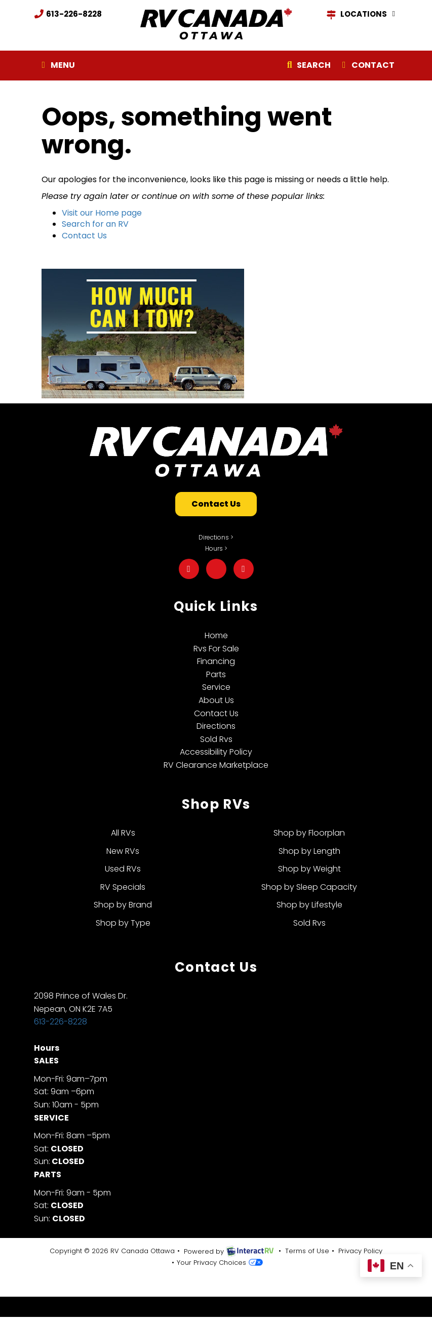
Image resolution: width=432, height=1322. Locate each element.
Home (216, 635)
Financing (216, 661)
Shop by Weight (309, 869)
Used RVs (123, 869)
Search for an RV (95, 224)
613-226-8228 (68, 14)
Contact (366, 67)
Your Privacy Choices (220, 1262)
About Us (216, 700)
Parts (216, 674)
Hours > (216, 548)
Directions (216, 726)
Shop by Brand (123, 905)
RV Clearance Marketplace (216, 765)
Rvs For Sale (216, 648)
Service (216, 687)
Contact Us (84, 235)
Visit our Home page (102, 213)
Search (307, 67)
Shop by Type (123, 923)
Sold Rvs (216, 739)
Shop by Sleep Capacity (309, 887)
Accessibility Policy (216, 752)
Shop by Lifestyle (309, 905)
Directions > (216, 537)
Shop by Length (309, 851)
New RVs (122, 851)
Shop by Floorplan (309, 833)
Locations (362, 14)
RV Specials (122, 887)
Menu (58, 67)
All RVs (123, 833)
